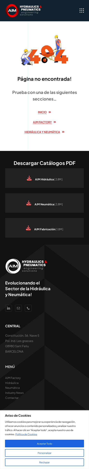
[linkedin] (8, 308)
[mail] (18, 308)
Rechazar (44, 462)
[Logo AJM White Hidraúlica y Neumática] (24, 5)
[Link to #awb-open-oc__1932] (82, 10)
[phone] (28, 308)
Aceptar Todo (44, 443)
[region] (44, 439)
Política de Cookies (26, 434)
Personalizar (44, 452)
